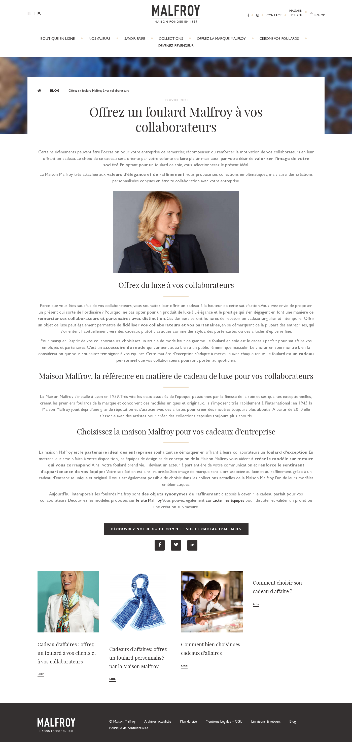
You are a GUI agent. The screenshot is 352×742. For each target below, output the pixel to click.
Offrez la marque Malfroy (221, 39)
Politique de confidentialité (128, 728)
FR (39, 14)
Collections (171, 39)
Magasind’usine (295, 13)
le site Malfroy (148, 501)
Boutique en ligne (58, 39)
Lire (41, 674)
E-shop (319, 15)
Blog (54, 91)
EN (29, 14)
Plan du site (188, 722)
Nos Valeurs (100, 39)
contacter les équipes (225, 501)
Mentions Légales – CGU (224, 722)
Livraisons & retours (266, 722)
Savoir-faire (134, 39)
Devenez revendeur (176, 46)
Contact (274, 15)
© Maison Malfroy (122, 722)
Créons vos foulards (279, 39)
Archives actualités (157, 722)
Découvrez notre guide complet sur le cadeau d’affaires (176, 529)
